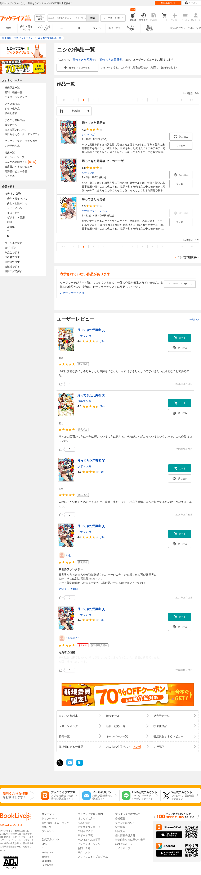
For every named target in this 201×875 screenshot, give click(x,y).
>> (191, 99)
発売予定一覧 (12, 87)
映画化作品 (11, 113)
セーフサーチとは (73, 292)
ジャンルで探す (13, 243)
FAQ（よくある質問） (90, 839)
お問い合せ (84, 848)
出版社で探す (12, 266)
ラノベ (96, 27)
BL (61, 27)
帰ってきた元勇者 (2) (91, 395)
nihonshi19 (72, 638)
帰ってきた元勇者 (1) (91, 460)
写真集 (11, 226)
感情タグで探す (13, 271)
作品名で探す (12, 252)
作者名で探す (12, 257)
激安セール (11, 124)
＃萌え (74, 588)
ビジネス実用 (132, 28)
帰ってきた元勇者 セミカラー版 (103, 161)
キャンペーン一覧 (15, 157)
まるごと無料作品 (15, 120)
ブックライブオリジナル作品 (21, 141)
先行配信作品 (12, 145)
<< (63, 99)
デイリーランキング (16, 97)
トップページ (49, 818)
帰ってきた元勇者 (84, 59)
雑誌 (9, 222)
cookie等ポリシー (125, 844)
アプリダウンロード (89, 827)
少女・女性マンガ (44, 28)
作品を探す (84, 822)
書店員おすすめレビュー (18, 166)
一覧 (194, 319)
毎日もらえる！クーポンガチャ (22, 134)
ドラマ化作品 (12, 108)
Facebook (47, 865)
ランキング (48, 831)
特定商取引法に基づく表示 (130, 839)
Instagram (47, 852)
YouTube (47, 860)
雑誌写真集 (149, 28)
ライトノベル (14, 208)
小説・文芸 (114, 27)
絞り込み (40, 18)
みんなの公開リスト (20, 162)
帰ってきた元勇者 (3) (91, 330)
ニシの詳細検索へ (188, 257)
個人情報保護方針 (125, 835)
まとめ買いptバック (16, 129)
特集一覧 (10, 152)
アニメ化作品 (12, 104)
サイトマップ (122, 848)
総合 (8, 27)
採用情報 (120, 827)
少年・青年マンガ (26, 28)
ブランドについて (125, 822)
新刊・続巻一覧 (13, 92)
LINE (44, 843)
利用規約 (120, 831)
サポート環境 (85, 835)
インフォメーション (89, 844)
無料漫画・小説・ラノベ (55, 822)
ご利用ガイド (194, 28)
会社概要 (120, 818)
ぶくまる (10, 176)
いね (68, 555)
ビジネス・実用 (16, 217)
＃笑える (64, 588)
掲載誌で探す (12, 262)
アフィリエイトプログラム (93, 856)
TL (78, 27)
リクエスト (84, 852)
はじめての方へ (177, 28)
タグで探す (11, 247)
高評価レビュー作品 (16, 171)
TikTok (45, 856)
